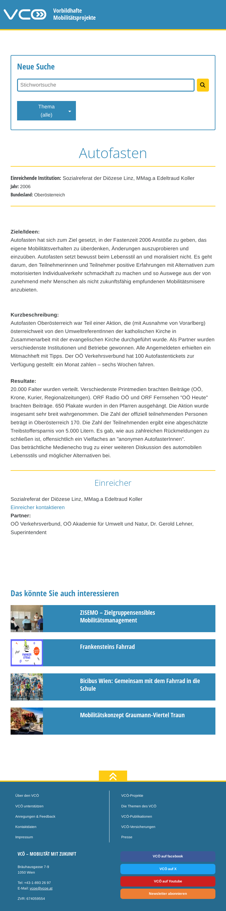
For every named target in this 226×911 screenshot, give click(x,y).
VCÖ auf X (168, 869)
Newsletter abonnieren (168, 894)
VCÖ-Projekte (132, 796)
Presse (126, 837)
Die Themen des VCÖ (138, 806)
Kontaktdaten (25, 827)
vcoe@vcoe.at (41, 888)
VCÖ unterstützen (29, 806)
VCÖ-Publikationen (136, 816)
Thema (46, 111)
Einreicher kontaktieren (38, 507)
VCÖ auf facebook (168, 856)
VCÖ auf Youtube (168, 881)
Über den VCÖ (27, 796)
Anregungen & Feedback (35, 816)
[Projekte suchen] (203, 85)
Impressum (24, 837)
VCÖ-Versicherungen (138, 827)
